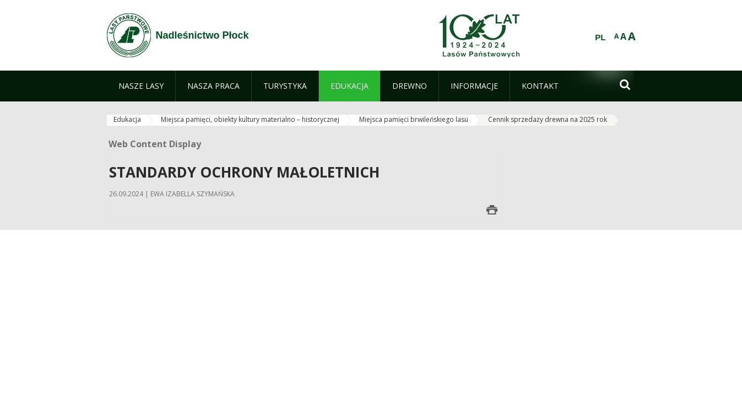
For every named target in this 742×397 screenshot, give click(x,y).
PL (600, 37)
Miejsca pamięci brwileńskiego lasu (413, 119)
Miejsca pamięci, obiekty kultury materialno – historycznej (250, 119)
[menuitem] (141, 86)
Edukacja (127, 119)
